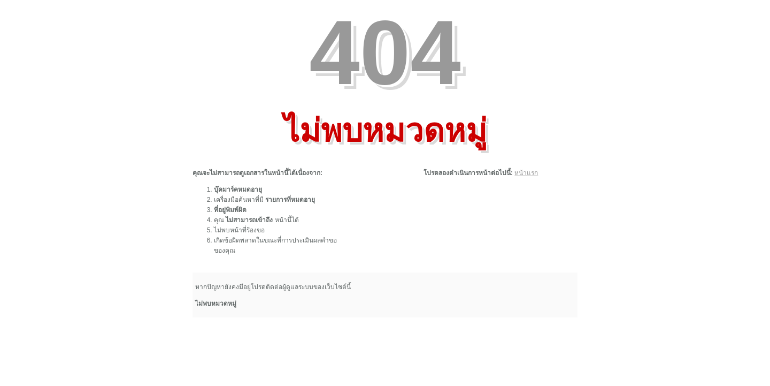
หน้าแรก (526, 173)
